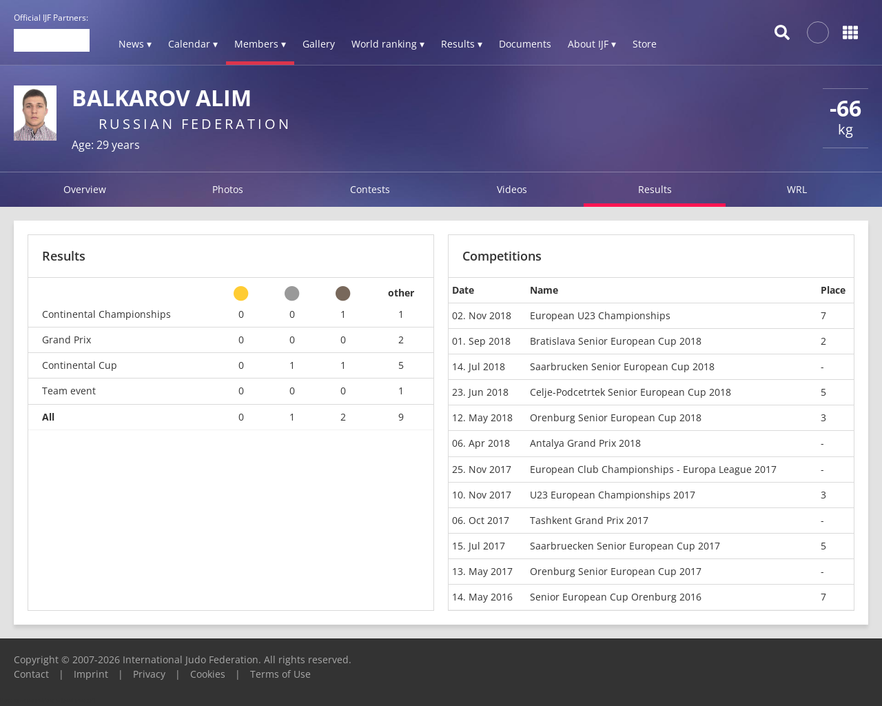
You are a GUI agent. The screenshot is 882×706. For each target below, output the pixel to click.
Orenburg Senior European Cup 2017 (615, 571)
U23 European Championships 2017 (612, 494)
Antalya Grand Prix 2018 (585, 443)
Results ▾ (461, 43)
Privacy (149, 673)
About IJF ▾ (592, 43)
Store (645, 43)
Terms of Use (280, 673)
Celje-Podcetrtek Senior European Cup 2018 (630, 392)
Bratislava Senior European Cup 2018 (615, 340)
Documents (525, 43)
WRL (797, 189)
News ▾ (135, 43)
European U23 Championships (600, 315)
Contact (31, 673)
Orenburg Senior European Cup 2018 (615, 417)
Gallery (318, 43)
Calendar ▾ (193, 43)
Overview (84, 189)
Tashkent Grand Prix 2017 (589, 520)
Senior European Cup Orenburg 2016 (615, 596)
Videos (512, 189)
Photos (227, 189)
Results (655, 189)
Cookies (207, 673)
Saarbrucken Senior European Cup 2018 (622, 366)
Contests (370, 189)
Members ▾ (260, 43)
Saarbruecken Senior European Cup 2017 (625, 545)
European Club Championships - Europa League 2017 (653, 469)
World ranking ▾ (387, 43)
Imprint (91, 673)
